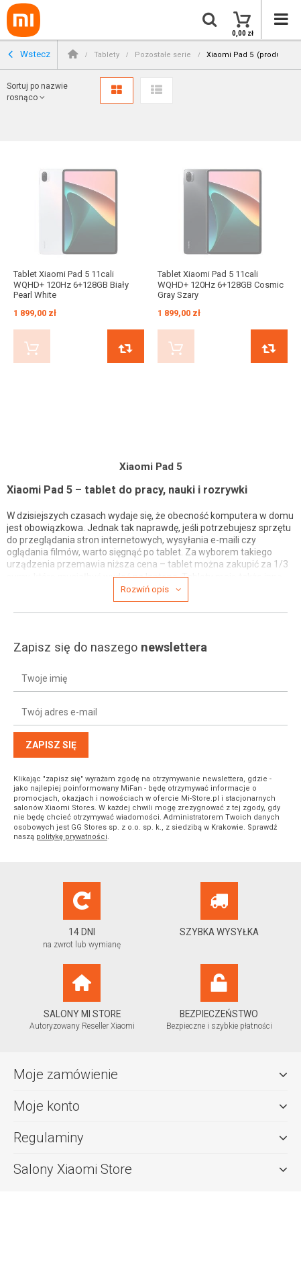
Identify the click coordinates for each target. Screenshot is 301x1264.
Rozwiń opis (145, 589)
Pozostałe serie (163, 54)
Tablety (106, 54)
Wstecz (29, 54)
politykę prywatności (71, 836)
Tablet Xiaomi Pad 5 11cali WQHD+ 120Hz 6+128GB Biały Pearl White (71, 284)
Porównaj (125, 346)
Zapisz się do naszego (110, 647)
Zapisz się (50, 745)
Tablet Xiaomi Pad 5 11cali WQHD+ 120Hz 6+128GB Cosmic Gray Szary (221, 284)
